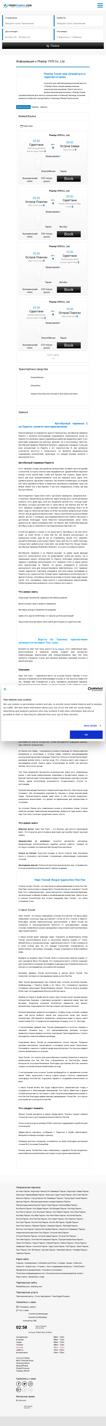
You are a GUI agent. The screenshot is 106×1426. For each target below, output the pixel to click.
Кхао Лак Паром (23, 1226)
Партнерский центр (24, 1296)
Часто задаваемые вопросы (59, 1266)
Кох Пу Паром (22, 1219)
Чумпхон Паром (23, 1253)
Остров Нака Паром (59, 1233)
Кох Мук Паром (38, 1215)
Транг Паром (82, 1246)
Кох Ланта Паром (23, 1212)
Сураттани (36, 144)
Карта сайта (21, 1277)
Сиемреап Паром (23, 1246)
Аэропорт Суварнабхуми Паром (30, 1195)
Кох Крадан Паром (58, 1208)
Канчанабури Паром (68, 1205)
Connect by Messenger (32, 1314)
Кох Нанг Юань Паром (55, 1215)
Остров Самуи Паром (47, 1236)
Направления (31, 1263)
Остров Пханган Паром (26, 1236)
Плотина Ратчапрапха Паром (44, 1239)
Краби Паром (72, 1222)
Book (68, 178)
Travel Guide (79, 1266)
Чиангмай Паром (63, 1250)
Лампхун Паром (54, 1226)
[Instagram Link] (30, 1383)
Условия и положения (52, 1270)
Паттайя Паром (23, 1239)
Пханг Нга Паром (23, 1243)
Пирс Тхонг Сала (36, 205)
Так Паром (70, 1246)
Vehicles (35, 107)
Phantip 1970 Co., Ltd (59, 135)
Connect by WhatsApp (31, 1317)
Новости (20, 1266)
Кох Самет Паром (56, 1219)
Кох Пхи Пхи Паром (38, 1219)
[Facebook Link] (18, 1383)
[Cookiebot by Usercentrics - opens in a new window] (90, 689)
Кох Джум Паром (40, 1208)
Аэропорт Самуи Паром (77, 1191)
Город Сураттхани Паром (75, 1198)
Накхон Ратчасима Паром (46, 1229)
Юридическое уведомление (28, 1270)
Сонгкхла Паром (40, 1246)
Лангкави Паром (70, 1226)
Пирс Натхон (69, 150)
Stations (43, 107)
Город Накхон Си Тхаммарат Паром (47, 1198)
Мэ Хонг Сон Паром (24, 1229)
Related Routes (23, 107)
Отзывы (41, 1266)
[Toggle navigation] (101, 5)
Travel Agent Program (61, 1296)
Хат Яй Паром (34, 1250)
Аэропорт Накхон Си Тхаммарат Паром (48, 1191)
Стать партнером (42, 1296)
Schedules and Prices (47, 1263)
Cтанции (61, 1263)
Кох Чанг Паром (23, 1222)
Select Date (26, 126)
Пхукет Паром (38, 1243)
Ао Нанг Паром (22, 1191)
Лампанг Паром (39, 1226)
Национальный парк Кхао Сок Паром (32, 1233)
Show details (90, 725)
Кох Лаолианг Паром (42, 1212)
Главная (19, 1263)
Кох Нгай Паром (74, 1215)
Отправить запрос (26, 1307)
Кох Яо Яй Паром (57, 1222)
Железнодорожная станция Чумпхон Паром (50, 1202)
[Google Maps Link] (18, 1389)
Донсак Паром (22, 1202)
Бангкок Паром (23, 1198)
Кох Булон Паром (23, 1208)
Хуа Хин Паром (48, 1250)
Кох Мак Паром (23, 1215)
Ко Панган (59, 649)
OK (86, 734)
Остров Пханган (36, 202)
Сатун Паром (80, 1243)
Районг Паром (67, 1243)
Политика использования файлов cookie (64, 1273)
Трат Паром (21, 1250)
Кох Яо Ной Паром (40, 1222)
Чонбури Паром (80, 1250)
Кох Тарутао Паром (73, 1219)
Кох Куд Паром (74, 1208)
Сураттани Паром (56, 1246)
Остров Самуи (69, 146)
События (77, 1263)
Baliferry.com (36, 1286)
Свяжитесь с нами (36, 1277)
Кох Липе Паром (78, 1212)
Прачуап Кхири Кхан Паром (70, 1239)
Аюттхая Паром (80, 1195)
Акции (69, 1263)
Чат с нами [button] (22, 1310)
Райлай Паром (53, 1243)
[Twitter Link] (24, 1383)
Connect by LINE (26, 1321)
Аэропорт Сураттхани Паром (58, 1195)
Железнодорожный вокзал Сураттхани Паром (37, 1205)
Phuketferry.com (23, 1286)
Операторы (31, 1266)
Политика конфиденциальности (30, 1273)
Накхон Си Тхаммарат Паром (71, 1229)
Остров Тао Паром (67, 1236)
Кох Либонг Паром (61, 1212)
